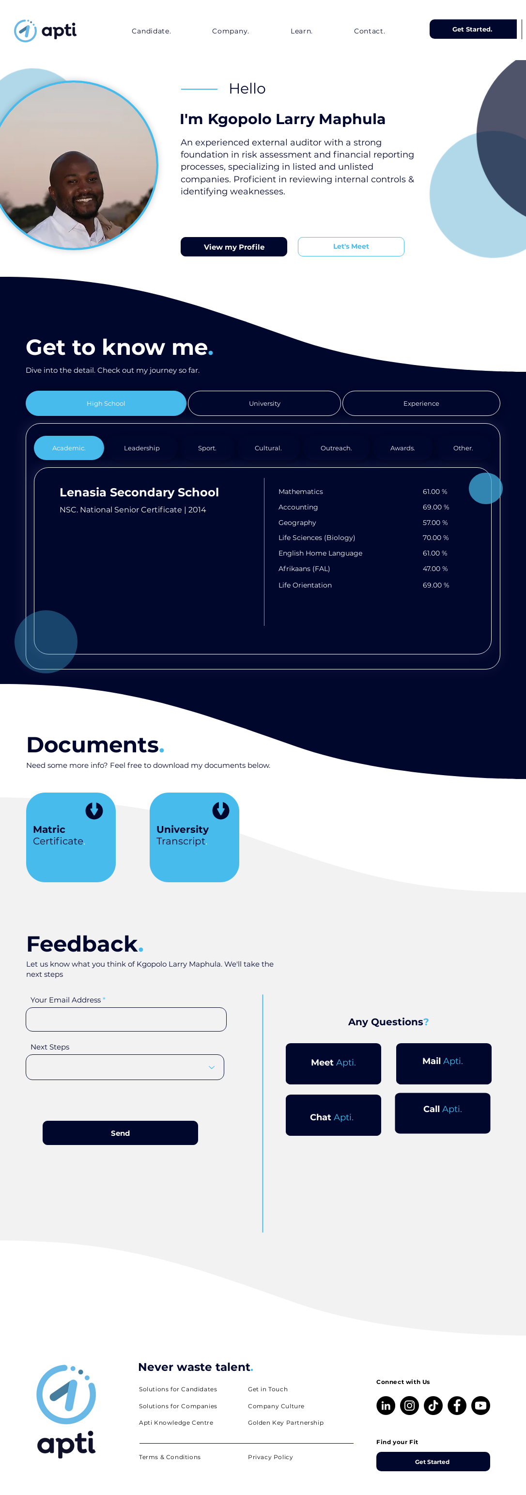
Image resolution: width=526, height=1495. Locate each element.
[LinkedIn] (385, 1405)
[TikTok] (433, 1405)
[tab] (106, 403)
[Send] (120, 1133)
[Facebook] (457, 1405)
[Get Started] (433, 1461)
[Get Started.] (473, 29)
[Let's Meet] (351, 246)
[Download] (94, 812)
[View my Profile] (234, 246)
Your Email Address (66, 999)
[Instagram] (409, 1405)
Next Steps (50, 1046)
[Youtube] (480, 1405)
